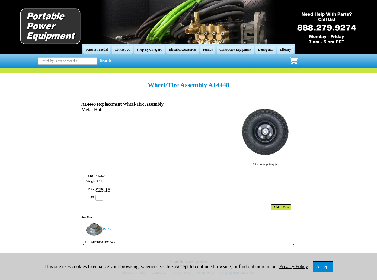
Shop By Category (149, 50)
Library (285, 50)
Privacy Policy (293, 266)
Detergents (265, 50)
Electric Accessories (182, 50)
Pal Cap (108, 229)
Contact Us (122, 50)
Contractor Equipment (235, 50)
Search (105, 61)
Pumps (208, 50)
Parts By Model (97, 50)
